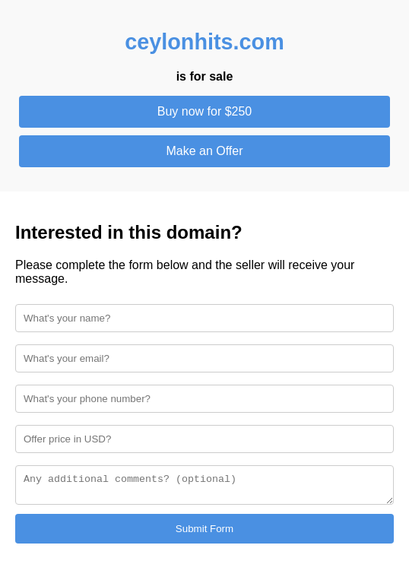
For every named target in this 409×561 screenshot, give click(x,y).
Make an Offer (204, 150)
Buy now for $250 (204, 111)
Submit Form (204, 531)
